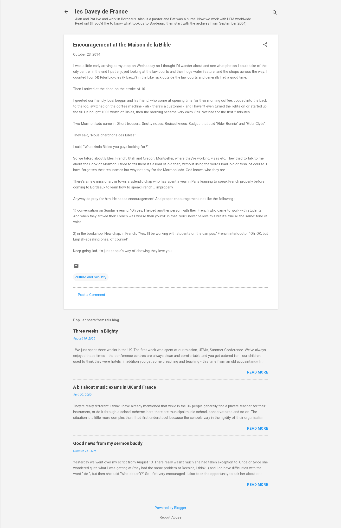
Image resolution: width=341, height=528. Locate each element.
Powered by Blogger (170, 508)
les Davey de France (101, 11)
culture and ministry (90, 277)
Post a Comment (91, 295)
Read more (257, 372)
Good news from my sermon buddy (107, 443)
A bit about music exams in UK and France (114, 387)
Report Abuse (170, 517)
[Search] (275, 13)
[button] (265, 45)
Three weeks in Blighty (95, 331)
